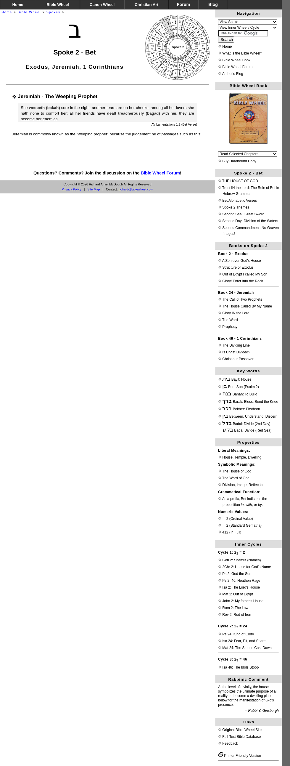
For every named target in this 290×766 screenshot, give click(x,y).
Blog (213, 4)
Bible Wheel (29, 12)
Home (6, 12)
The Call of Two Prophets (240, 299)
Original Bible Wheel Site (240, 730)
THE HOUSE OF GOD (238, 181)
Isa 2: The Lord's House (239, 587)
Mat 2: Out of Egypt (235, 594)
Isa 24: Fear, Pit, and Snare (241, 641)
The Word (228, 320)
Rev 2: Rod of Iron (234, 615)
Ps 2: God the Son (234, 574)
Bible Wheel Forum (160, 173)
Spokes (53, 12)
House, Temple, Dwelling (239, 457)
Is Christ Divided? (234, 352)
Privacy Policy (71, 189)
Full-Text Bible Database (239, 737)
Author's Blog (230, 74)
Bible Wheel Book (234, 60)
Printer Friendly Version (239, 756)
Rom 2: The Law (233, 608)
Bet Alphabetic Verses (237, 200)
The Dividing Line (234, 345)
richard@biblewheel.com (136, 189)
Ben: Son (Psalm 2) (238, 387)
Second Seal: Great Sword (241, 214)
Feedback (228, 743)
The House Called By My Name (245, 306)
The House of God (234, 471)
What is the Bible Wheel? (240, 53)
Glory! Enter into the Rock (240, 281)
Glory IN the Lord (233, 313)
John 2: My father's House (240, 601)
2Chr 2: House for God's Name (244, 567)
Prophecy (227, 327)
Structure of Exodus (236, 267)
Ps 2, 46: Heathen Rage (239, 580)
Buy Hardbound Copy (237, 161)
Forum (183, 4)
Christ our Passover (236, 359)
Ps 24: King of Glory (236, 634)
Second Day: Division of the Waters (248, 221)
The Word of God (233, 478)
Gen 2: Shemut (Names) (239, 560)
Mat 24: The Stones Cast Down (245, 648)
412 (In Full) (229, 532)
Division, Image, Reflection (241, 485)
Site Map (93, 189)
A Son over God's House (239, 261)
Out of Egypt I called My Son (242, 274)
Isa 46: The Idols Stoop (238, 667)
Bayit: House (235, 379)
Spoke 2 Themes (233, 207)
